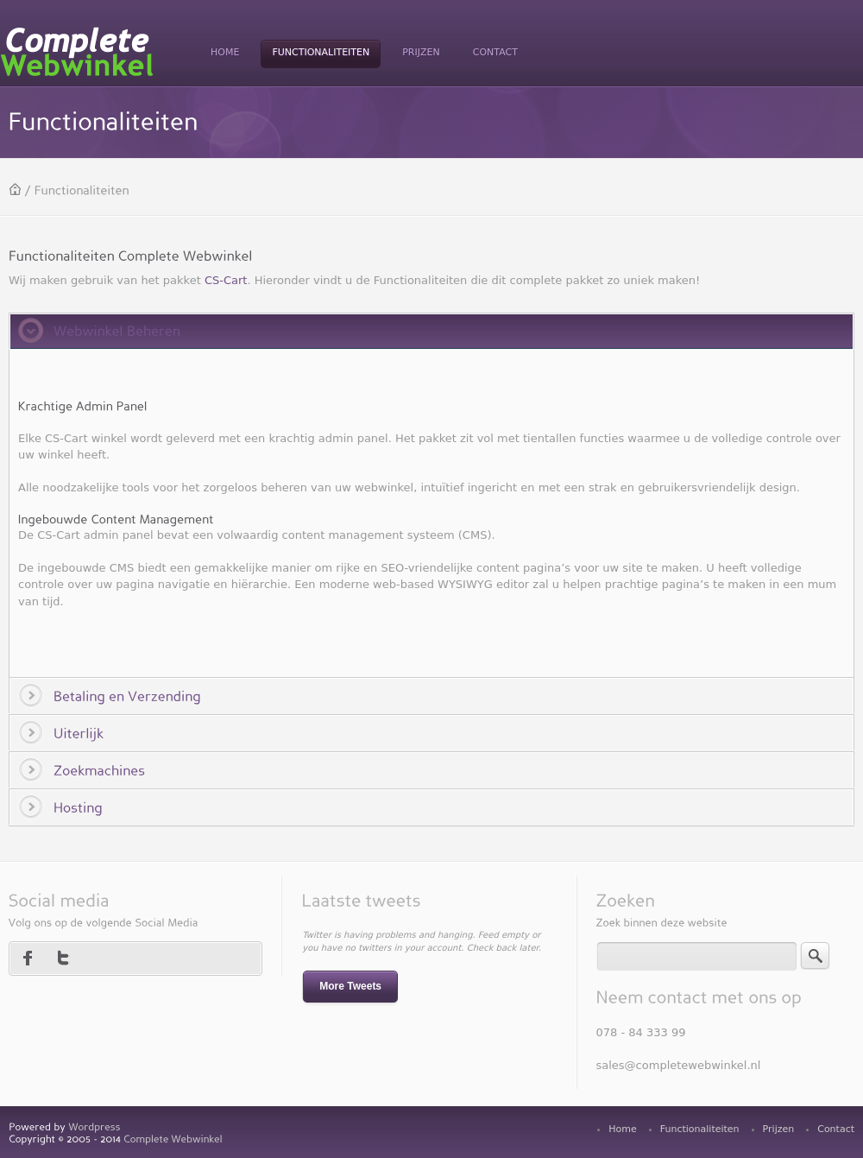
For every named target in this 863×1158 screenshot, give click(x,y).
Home (622, 1129)
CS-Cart (226, 280)
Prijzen (779, 1129)
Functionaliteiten (700, 1129)
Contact (835, 1129)
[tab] (431, 331)
